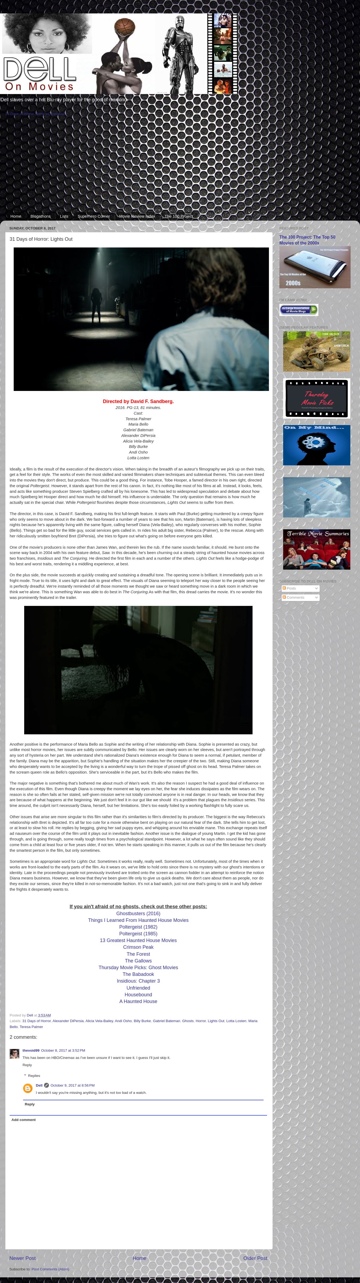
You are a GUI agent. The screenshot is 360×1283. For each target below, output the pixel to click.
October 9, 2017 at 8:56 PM (73, 1085)
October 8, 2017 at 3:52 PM (63, 1050)
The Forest (138, 954)
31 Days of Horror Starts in (26, 114)
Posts (289, 588)
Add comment (24, 1120)
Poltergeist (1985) (138, 933)
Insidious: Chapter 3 (138, 981)
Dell (39, 1085)
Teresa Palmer (31, 1027)
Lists (64, 216)
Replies (34, 1076)
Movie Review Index (137, 216)
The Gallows (138, 961)
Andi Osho (123, 1021)
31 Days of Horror (36, 1021)
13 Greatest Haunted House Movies (138, 940)
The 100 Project (179, 216)
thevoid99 (31, 1050)
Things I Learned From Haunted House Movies (138, 920)
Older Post (255, 1258)
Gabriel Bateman (166, 1021)
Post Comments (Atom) (50, 1269)
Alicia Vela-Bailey (99, 1021)
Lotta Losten (236, 1021)
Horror (201, 1021)
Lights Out (216, 1021)
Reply (27, 1065)
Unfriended (138, 988)
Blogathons (41, 216)
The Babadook (138, 974)
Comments (293, 597)
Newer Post (22, 1258)
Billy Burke (142, 1021)
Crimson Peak (138, 947)
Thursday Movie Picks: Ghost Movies (138, 967)
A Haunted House (138, 1001)
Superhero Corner (94, 216)
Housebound (138, 994)
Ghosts (188, 1021)
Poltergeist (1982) (138, 927)
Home (15, 216)
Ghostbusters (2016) (138, 913)
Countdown (57, 114)
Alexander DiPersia (68, 1021)
